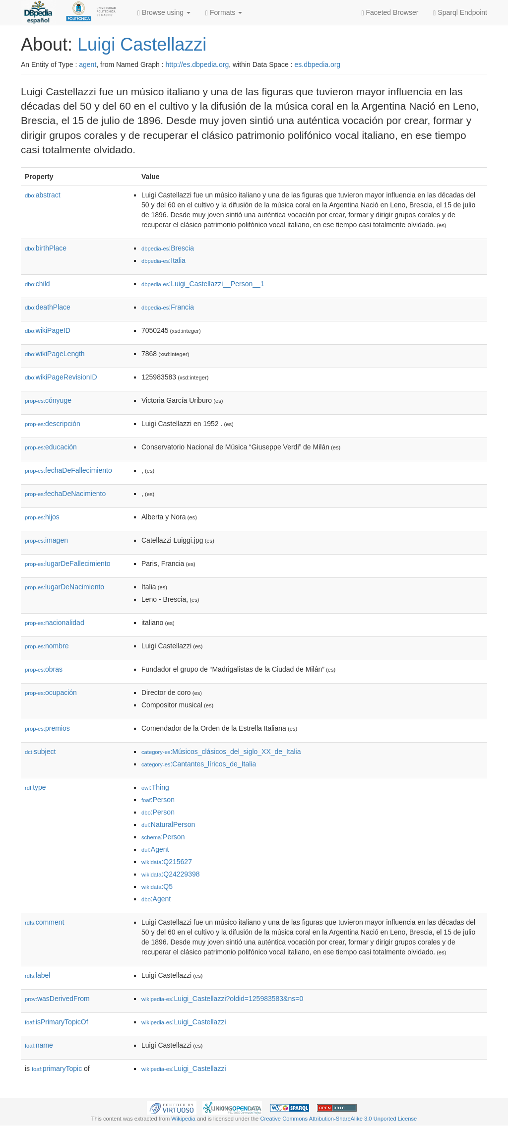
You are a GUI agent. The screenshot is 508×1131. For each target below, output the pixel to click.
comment (44, 922)
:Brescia (167, 248)
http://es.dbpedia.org (197, 64)
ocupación (51, 692)
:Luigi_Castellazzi (183, 1022)
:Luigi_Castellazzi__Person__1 (202, 284)
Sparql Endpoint (460, 12)
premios (47, 728)
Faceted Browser (390, 12)
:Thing (155, 787)
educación (51, 447)
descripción (52, 424)
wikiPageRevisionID (61, 377)
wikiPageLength (55, 354)
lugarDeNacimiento (64, 587)
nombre (47, 646)
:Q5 (157, 886)
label (37, 975)
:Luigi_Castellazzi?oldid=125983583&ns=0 (222, 999)
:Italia (163, 260)
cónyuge (48, 400)
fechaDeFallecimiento (68, 470)
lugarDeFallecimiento (68, 563)
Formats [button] (223, 12)
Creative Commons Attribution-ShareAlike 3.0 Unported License (338, 1119)
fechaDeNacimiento (65, 494)
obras (44, 669)
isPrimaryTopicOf (56, 1022)
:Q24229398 (170, 874)
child (37, 284)
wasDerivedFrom (57, 999)
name (39, 1045)
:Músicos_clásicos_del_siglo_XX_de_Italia (221, 751)
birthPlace (45, 248)
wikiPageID (47, 330)
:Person (158, 800)
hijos (42, 517)
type (35, 787)
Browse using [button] (163, 12)
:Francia (167, 307)
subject (40, 751)
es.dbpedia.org (318, 64)
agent (87, 64)
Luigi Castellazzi (141, 44)
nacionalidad (54, 623)
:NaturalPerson (168, 824)
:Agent (155, 849)
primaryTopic (57, 1068)
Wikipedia (183, 1119)
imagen (46, 540)
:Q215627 (166, 862)
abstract (43, 195)
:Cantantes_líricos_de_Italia (198, 764)
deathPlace (47, 307)
